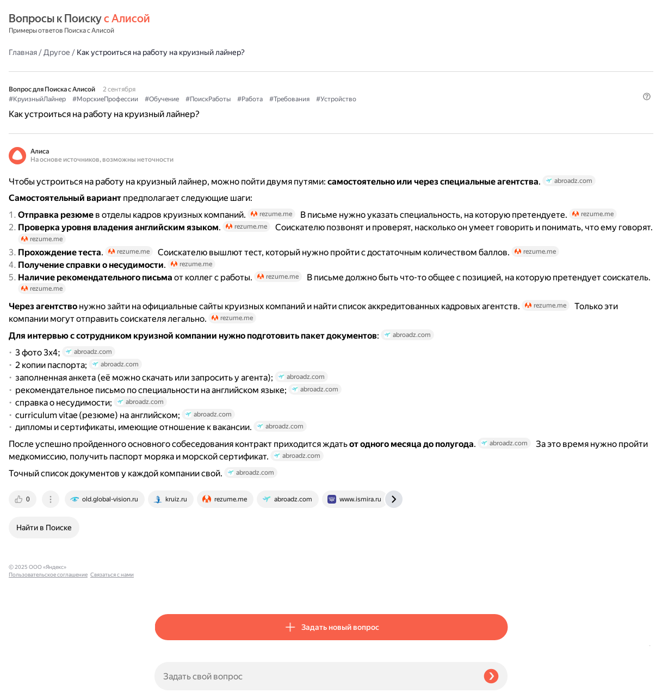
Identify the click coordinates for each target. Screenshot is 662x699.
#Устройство (174, 82)
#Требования (435, 71)
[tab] (169, 587)
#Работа (396, 71)
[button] (501, 100)
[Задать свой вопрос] (314, 676)
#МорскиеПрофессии (251, 71)
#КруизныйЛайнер (183, 71)
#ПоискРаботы (353, 71)
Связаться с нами (30, 686)
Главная (168, 24)
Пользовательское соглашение (48, 679)
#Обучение (307, 71)
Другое (202, 24)
